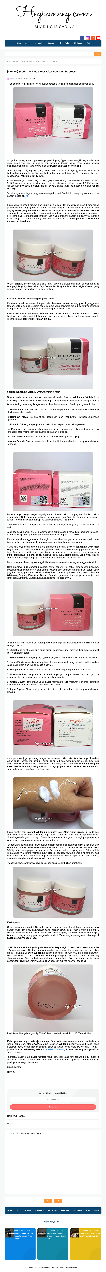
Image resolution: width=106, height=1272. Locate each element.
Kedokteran (52, 1210)
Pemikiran (65, 1210)
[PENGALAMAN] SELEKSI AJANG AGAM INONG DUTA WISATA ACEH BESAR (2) (89, 1234)
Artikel (9, 1210)
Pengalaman (77, 1210)
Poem (88, 1210)
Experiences (39, 1210)
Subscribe (53, 1107)
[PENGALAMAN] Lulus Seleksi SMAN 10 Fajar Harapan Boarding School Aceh (57, 1235)
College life (26, 1210)
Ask (17, 1210)
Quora (96, 1210)
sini (26, 196)
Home (19, 43)
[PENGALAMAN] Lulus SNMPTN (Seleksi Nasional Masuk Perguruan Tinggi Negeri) (24, 1235)
